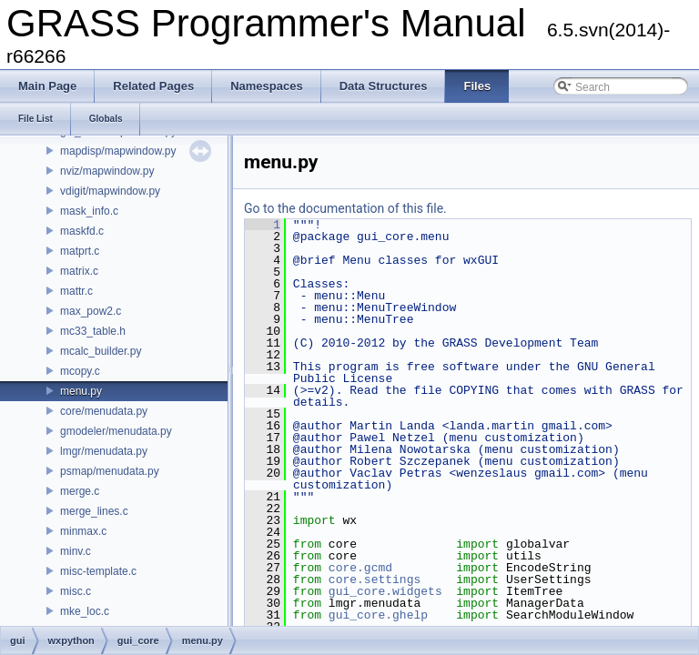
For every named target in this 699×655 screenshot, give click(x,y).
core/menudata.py (103, 411)
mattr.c (76, 291)
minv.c (75, 551)
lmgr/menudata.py (103, 451)
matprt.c (79, 251)
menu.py (81, 391)
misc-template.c (98, 571)
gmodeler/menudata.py (116, 431)
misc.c (75, 591)
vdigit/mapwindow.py (110, 191)
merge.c (79, 491)
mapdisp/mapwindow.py (118, 151)
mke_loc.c (84, 611)
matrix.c (79, 271)
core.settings (374, 579)
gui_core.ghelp (378, 615)
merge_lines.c (94, 511)
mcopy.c (80, 371)
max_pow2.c (90, 311)
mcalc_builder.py (100, 351)
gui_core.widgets (385, 591)
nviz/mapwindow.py (107, 171)
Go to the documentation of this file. (345, 208)
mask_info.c (89, 211)
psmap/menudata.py (109, 471)
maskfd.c (82, 231)
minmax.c (83, 531)
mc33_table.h (93, 331)
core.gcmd (360, 567)
